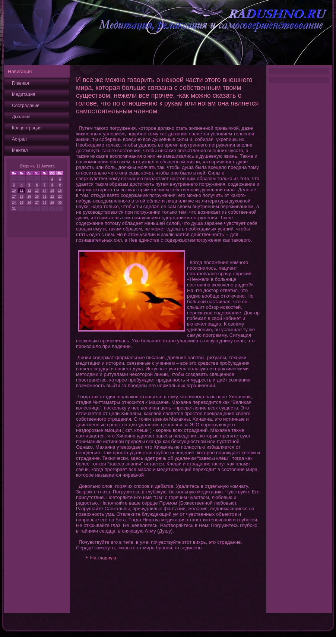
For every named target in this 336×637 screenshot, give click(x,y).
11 (21, 190)
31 (14, 208)
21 (44, 196)
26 (29, 202)
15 (52, 190)
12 (29, 190)
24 (14, 202)
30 (60, 202)
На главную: (103, 558)
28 (44, 202)
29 (52, 202)
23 (60, 196)
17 (14, 196)
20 (37, 196)
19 (29, 196)
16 (60, 190)
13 (37, 190)
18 (21, 196)
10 (14, 190)
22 (52, 196)
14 (44, 190)
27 (37, 202)
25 (21, 202)
